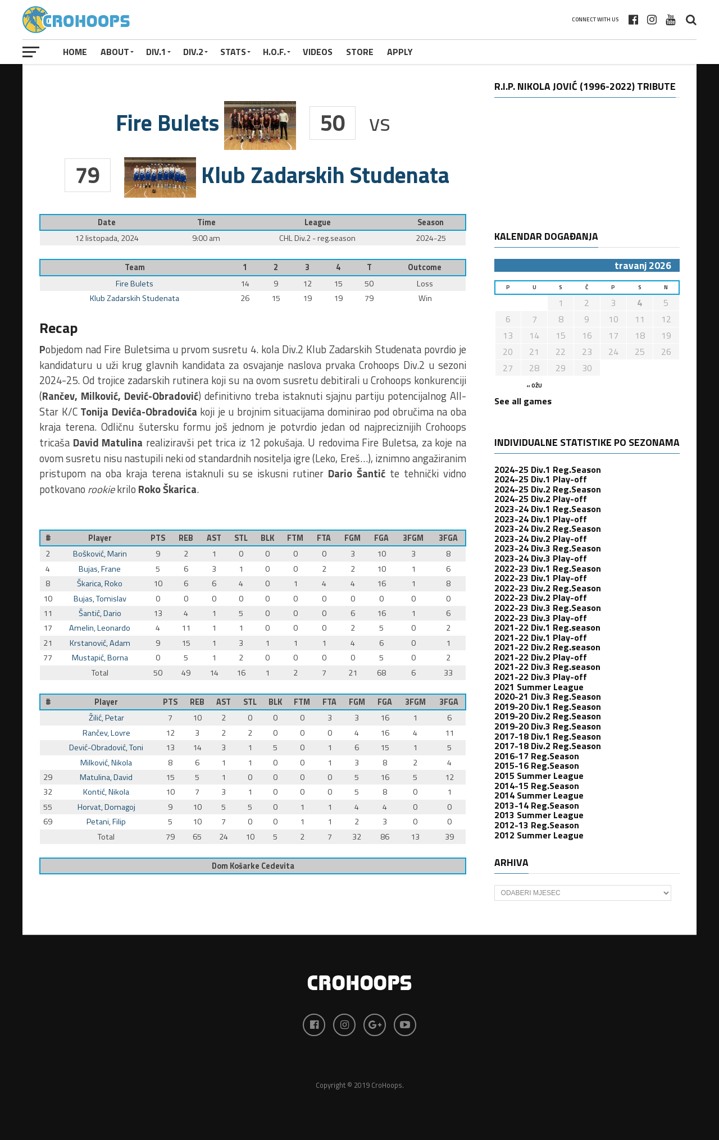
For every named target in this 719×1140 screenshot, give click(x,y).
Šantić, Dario (100, 613)
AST (214, 538)
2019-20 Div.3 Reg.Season (547, 726)
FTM (295, 538)
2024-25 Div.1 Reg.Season (547, 469)
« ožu (534, 385)
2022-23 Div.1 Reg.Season (547, 568)
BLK (267, 538)
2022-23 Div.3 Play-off (540, 617)
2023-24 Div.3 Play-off (540, 558)
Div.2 (193, 51)
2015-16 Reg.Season (536, 765)
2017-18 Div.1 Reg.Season (547, 736)
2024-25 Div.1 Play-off (540, 479)
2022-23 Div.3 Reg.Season (547, 607)
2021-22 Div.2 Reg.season (547, 647)
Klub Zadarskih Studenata (134, 298)
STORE (360, 51)
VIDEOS (318, 51)
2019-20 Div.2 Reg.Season (547, 716)
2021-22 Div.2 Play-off (540, 657)
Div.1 (156, 51)
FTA (324, 538)
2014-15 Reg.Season (536, 785)
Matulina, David (106, 777)
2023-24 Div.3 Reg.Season (547, 548)
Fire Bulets (134, 283)
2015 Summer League (539, 775)
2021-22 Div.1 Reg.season (547, 627)
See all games (523, 401)
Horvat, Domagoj (106, 807)
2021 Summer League (539, 687)
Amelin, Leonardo (99, 628)
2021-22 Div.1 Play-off (540, 637)
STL (241, 538)
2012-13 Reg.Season (536, 825)
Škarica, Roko (99, 583)
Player (100, 538)
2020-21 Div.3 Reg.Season (547, 696)
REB (186, 538)
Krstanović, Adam (100, 643)
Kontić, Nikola (106, 792)
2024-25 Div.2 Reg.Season (547, 489)
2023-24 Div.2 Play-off (540, 538)
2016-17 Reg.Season (536, 756)
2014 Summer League (539, 795)
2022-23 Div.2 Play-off (540, 597)
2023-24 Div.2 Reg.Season (547, 528)
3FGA (448, 538)
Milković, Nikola (106, 762)
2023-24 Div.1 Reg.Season (547, 509)
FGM (352, 538)
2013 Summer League (539, 815)
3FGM (413, 538)
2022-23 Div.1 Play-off (540, 578)
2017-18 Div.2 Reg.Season (547, 746)
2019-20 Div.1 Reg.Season (547, 706)
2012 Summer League (539, 835)
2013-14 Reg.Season (536, 805)
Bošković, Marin (100, 554)
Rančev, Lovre (106, 733)
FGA (381, 538)
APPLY (400, 51)
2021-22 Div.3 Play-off (540, 676)
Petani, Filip (106, 821)
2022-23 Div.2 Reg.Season (547, 588)
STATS (233, 51)
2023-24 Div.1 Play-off (540, 519)
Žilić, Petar (106, 718)
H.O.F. (274, 51)
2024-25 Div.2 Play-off (540, 498)
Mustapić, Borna (100, 657)
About (115, 51)
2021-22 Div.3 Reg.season (547, 666)
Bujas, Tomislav (100, 598)
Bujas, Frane (100, 569)
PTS (158, 538)
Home (75, 51)
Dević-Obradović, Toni (106, 747)
